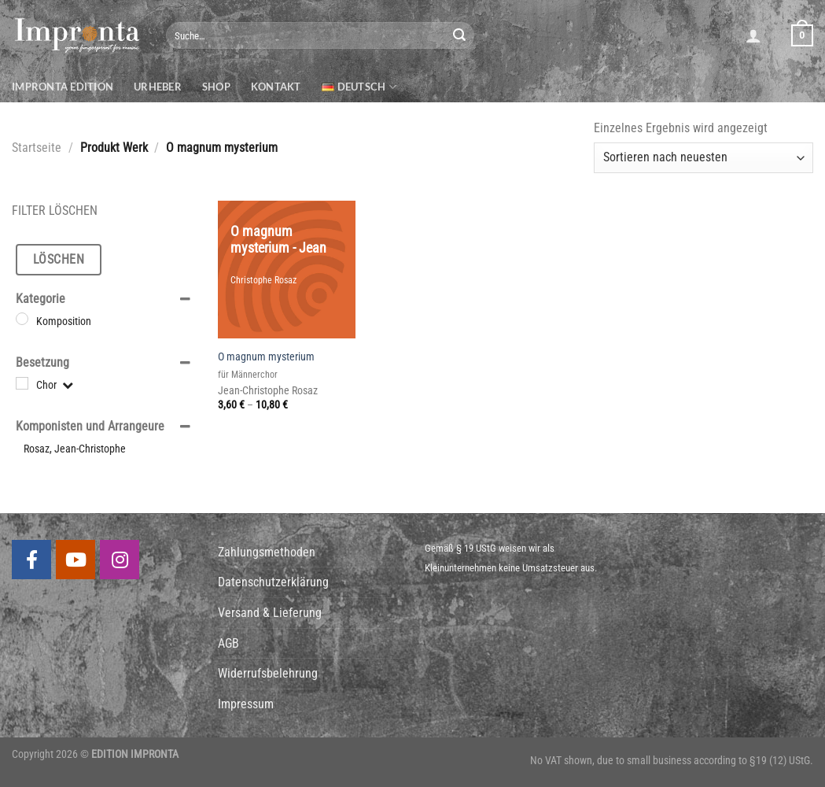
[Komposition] (22, 318)
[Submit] (459, 35)
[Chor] (22, 383)
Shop (216, 86)
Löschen (58, 259)
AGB (228, 643)
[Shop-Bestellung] (703, 157)
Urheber (158, 86)
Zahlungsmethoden (266, 552)
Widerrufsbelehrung (268, 673)
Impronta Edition (62, 86)
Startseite (36, 147)
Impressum (246, 703)
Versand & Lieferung (270, 612)
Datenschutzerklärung (273, 582)
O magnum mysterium (266, 357)
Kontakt (276, 86)
